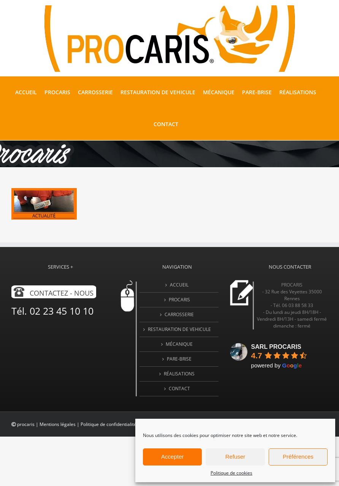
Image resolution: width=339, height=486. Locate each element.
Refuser (235, 456)
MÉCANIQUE (179, 344)
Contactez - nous (61, 293)
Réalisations (179, 373)
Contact (179, 388)
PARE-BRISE (179, 359)
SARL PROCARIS (276, 347)
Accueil (179, 285)
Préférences (298, 456)
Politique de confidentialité (108, 424)
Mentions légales (58, 424)
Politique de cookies (231, 473)
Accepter (172, 456)
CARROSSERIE (179, 314)
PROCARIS (179, 299)
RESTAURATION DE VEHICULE (179, 329)
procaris (26, 424)
